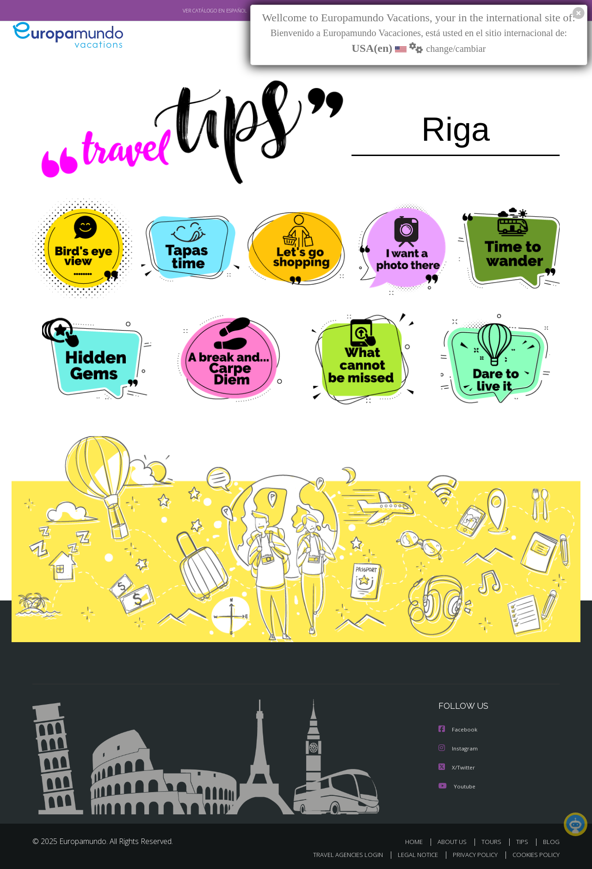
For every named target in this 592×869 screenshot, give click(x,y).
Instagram (458, 747)
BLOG (551, 840)
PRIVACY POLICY (471, 853)
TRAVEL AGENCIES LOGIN (339, 853)
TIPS (523, 840)
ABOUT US (454, 840)
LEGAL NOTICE (411, 853)
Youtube (456, 784)
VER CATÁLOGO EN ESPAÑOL (193, 10)
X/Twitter (456, 766)
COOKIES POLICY (534, 853)
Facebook (458, 728)
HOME (417, 840)
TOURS (493, 840)
